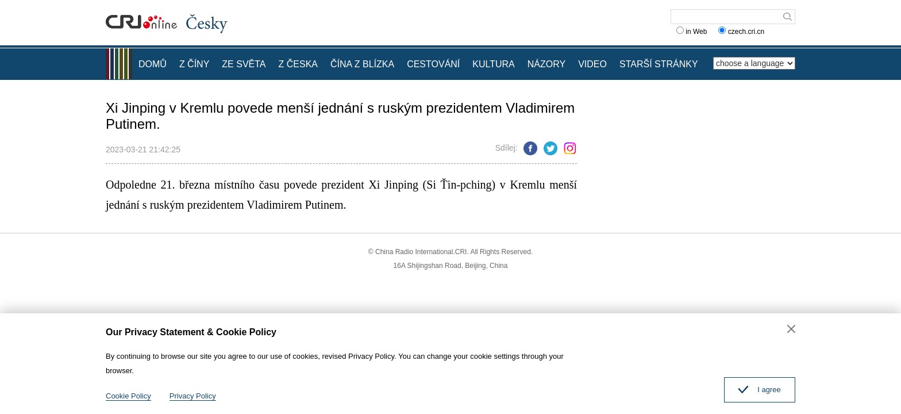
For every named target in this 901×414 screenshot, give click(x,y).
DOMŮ (152, 64)
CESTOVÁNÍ (433, 64)
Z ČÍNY (194, 64)
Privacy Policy (193, 396)
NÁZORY (546, 64)
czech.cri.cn (742, 32)
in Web (691, 32)
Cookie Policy (128, 396)
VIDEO (592, 64)
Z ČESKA (298, 64)
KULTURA (493, 64)
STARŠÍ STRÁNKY (658, 64)
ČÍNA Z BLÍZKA (362, 64)
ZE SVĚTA (243, 64)
